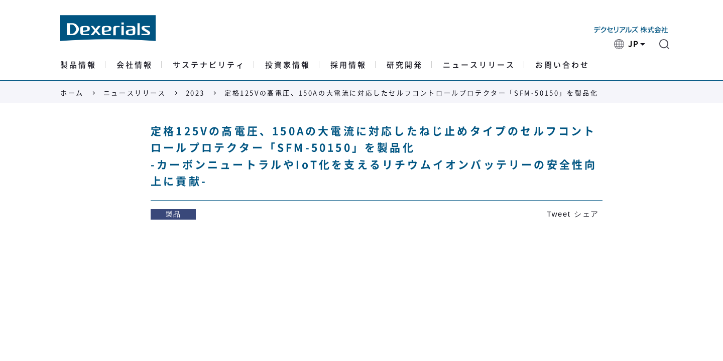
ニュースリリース (479, 65)
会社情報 (134, 65)
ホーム (72, 93)
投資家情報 (287, 65)
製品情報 (78, 65)
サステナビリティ (209, 65)
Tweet (559, 214)
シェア (586, 214)
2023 (195, 93)
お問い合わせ (562, 65)
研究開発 (405, 65)
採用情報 (348, 65)
